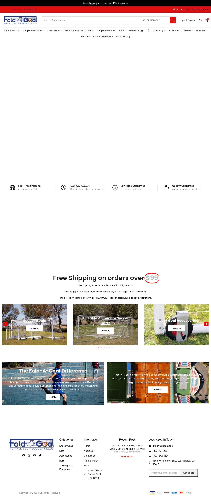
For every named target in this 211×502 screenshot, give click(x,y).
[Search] (109, 20)
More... (53, 396)
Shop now (123, 3)
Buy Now (34, 328)
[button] (4, 323)
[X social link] (177, 10)
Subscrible (188, 473)
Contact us (158, 389)
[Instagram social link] (181, 10)
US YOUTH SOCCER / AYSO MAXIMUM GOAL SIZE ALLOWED (127, 447)
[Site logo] (20, 20)
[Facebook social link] (174, 10)
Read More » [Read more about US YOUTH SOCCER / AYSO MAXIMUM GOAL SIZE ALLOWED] (127, 456)
